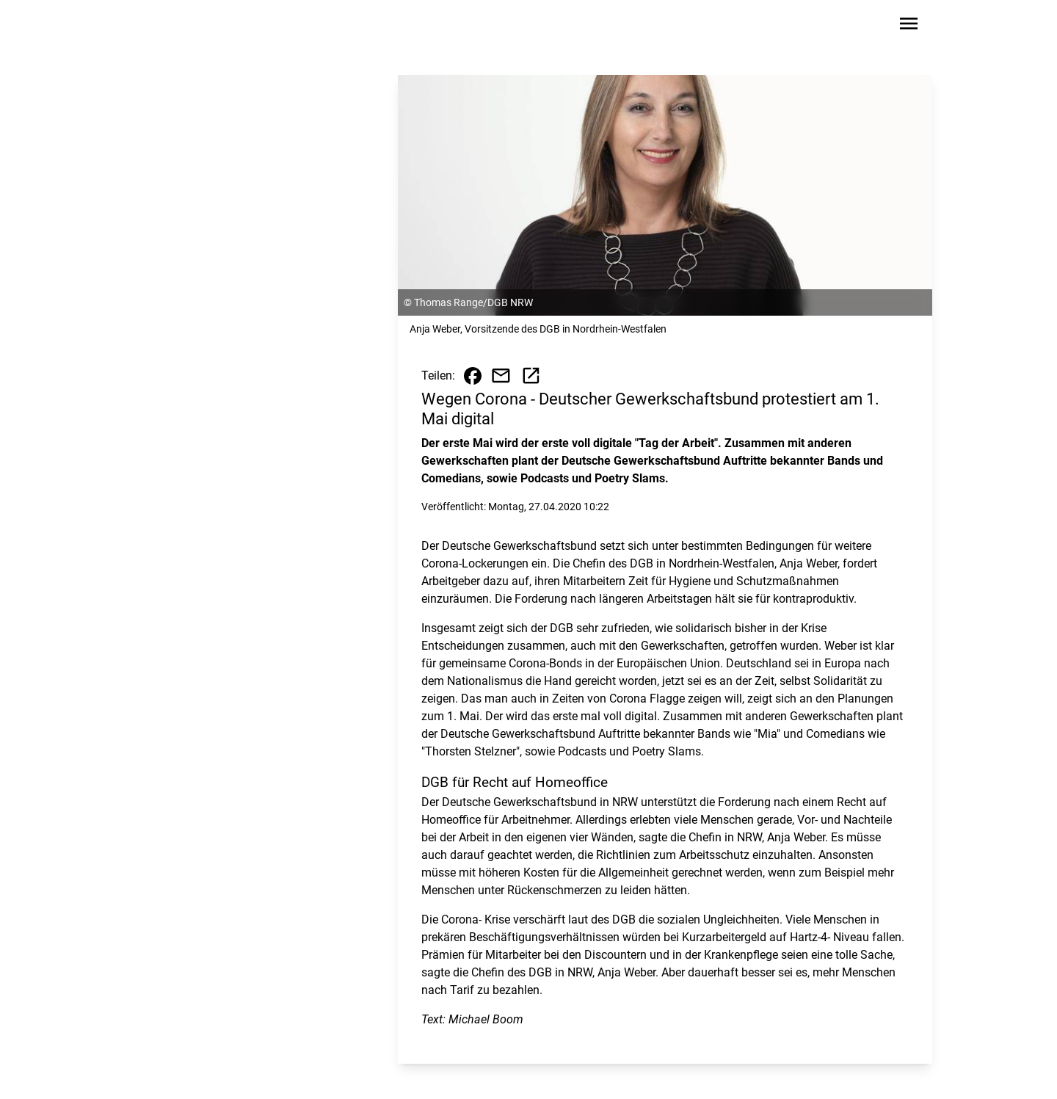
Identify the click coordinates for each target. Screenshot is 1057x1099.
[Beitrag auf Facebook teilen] (473, 376)
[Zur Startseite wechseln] (172, 26)
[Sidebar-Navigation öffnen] (908, 26)
